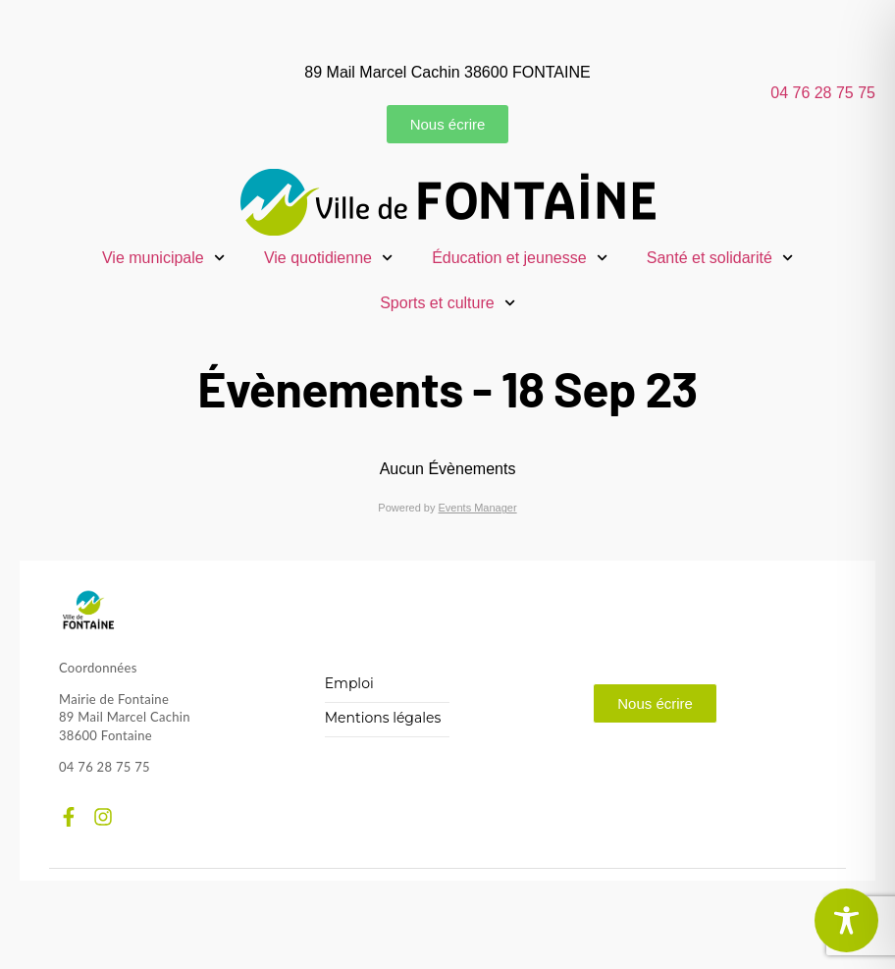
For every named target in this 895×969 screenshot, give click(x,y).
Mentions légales (383, 718)
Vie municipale (163, 257)
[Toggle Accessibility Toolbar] (846, 920)
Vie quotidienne (328, 257)
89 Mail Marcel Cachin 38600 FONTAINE (447, 72)
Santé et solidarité (720, 257)
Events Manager (478, 507)
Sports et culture (447, 303)
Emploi (349, 683)
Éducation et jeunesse (519, 257)
